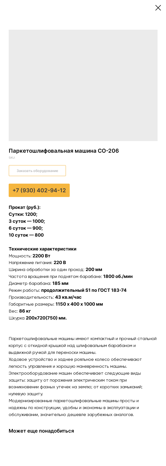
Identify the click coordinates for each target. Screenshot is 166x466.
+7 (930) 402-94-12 (39, 190)
